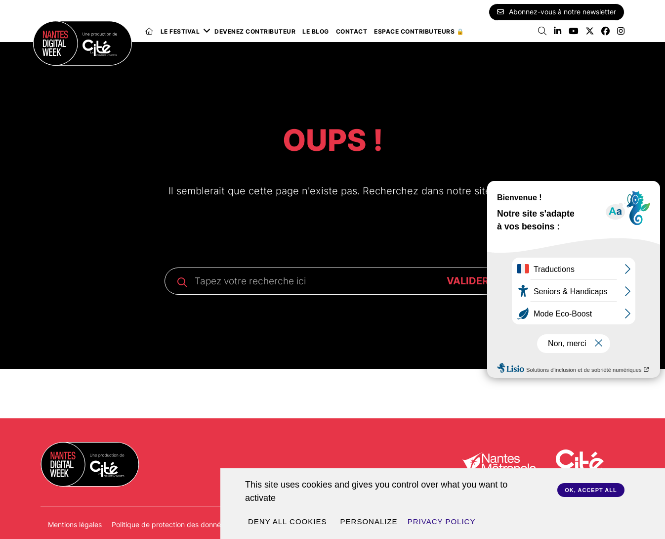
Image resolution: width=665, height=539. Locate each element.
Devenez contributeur (254, 31)
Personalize (369, 521)
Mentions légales (75, 524)
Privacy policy (442, 521)
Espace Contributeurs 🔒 (419, 31)
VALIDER (468, 281)
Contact (352, 31)
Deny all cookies (287, 521)
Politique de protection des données (170, 524)
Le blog (315, 31)
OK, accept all (591, 490)
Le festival (180, 31)
